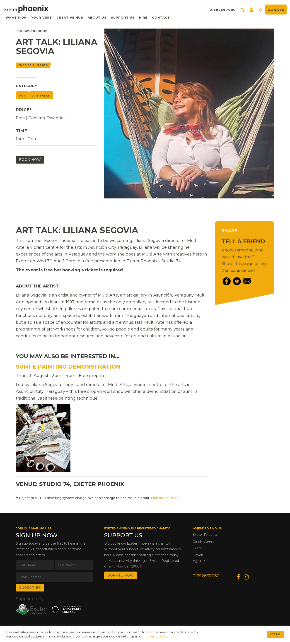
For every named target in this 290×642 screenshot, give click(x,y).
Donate (276, 10)
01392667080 (223, 10)
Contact (161, 17)
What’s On (16, 17)
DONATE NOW (120, 575)
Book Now (30, 160)
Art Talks (41, 95)
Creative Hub (69, 17)
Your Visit (41, 17)
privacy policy (157, 636)
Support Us (123, 17)
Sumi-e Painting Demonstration (68, 366)
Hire (143, 17)
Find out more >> (165, 498)
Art (22, 95)
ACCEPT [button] (276, 634)
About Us (97, 17)
